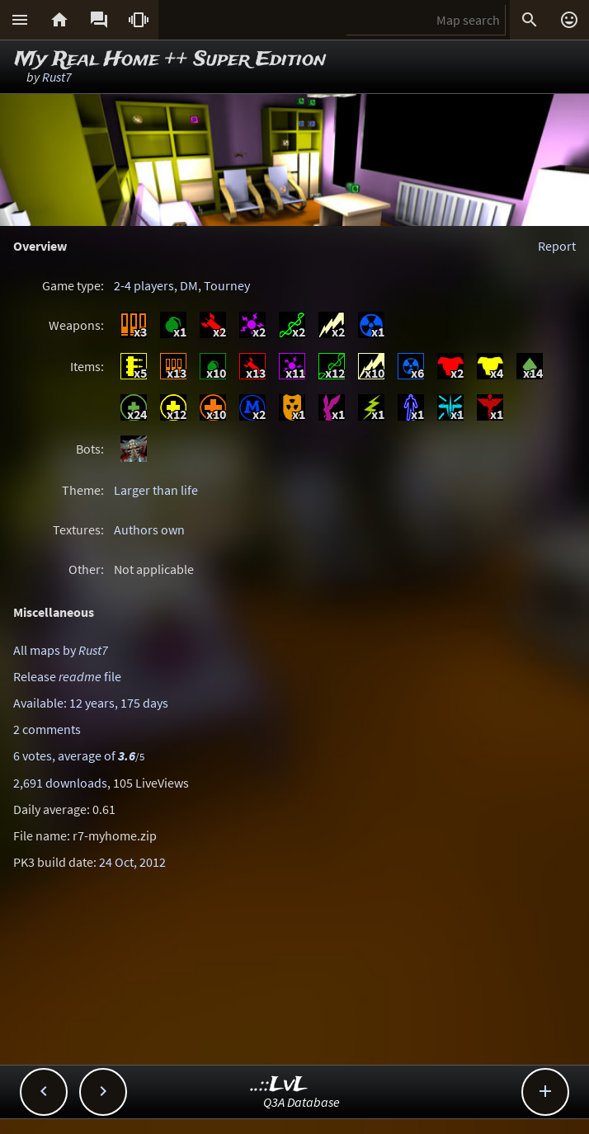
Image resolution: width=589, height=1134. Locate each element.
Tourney (227, 285)
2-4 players (144, 285)
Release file (67, 676)
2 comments (47, 729)
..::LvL (279, 1084)
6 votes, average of (78, 755)
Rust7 (57, 76)
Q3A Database (301, 1102)
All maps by (60, 650)
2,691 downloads (60, 782)
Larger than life (156, 490)
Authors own (149, 529)
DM (189, 285)
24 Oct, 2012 (132, 862)
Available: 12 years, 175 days (90, 702)
